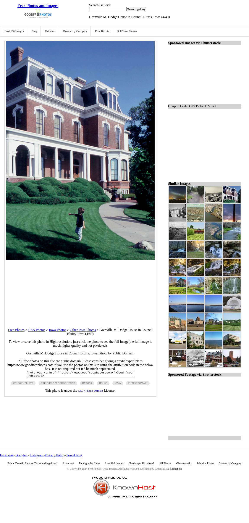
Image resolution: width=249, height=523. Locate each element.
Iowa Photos (57, 330)
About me (68, 463)
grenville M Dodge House (58, 384)
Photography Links (89, 463)
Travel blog (74, 455)
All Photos (165, 463)
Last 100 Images (14, 31)
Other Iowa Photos (83, 330)
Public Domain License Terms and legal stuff (33, 463)
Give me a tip (183, 463)
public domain (137, 384)
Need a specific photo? (141, 463)
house (103, 384)
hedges (87, 384)
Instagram (37, 455)
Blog (34, 31)
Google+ (22, 455)
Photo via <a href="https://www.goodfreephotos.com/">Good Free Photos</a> (80, 375)
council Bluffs (23, 384)
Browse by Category (75, 31)
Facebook (6, 455)
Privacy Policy (55, 455)
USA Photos (36, 330)
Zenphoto (176, 468)
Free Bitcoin (102, 31)
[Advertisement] (80, 290)
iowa (118, 384)
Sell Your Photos (127, 31)
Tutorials (50, 31)
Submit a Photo (204, 463)
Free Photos (16, 330)
